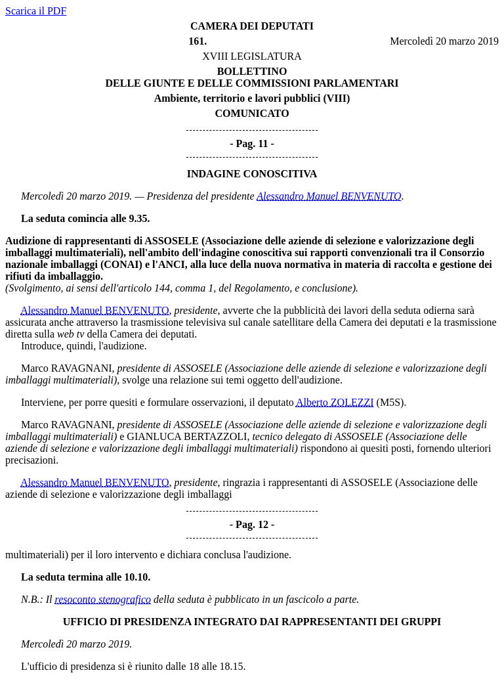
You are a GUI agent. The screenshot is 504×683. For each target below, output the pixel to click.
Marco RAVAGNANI (66, 368)
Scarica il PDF (35, 10)
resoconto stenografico (103, 599)
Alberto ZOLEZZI (335, 402)
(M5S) (390, 402)
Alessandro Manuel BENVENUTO (329, 196)
